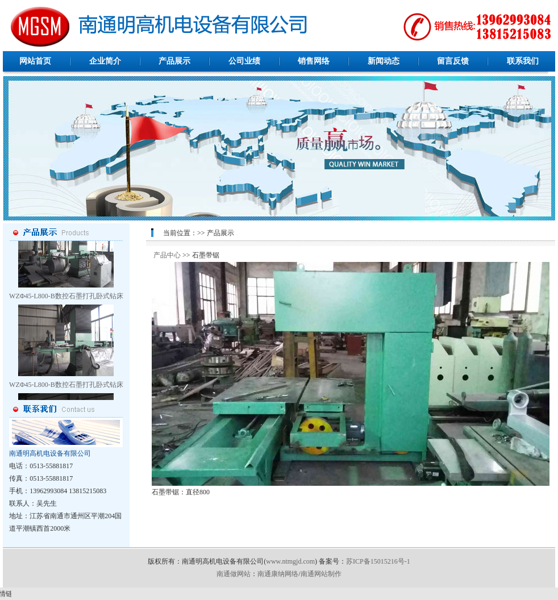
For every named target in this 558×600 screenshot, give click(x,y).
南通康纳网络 (277, 574)
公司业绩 (244, 61)
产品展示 (174, 61)
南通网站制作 (321, 574)
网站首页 (35, 61)
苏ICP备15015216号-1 (378, 561)
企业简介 (105, 61)
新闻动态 (383, 61)
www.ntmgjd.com (290, 561)
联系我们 (523, 61)
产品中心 (167, 255)
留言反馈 (453, 61)
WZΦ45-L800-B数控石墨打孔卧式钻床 (66, 299)
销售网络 (314, 61)
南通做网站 (233, 574)
